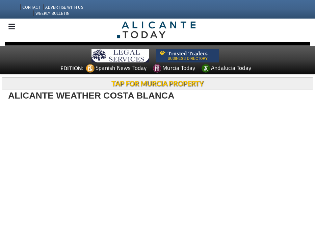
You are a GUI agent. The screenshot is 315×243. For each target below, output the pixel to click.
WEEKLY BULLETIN (52, 13)
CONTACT (31, 7)
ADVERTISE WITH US (64, 7)
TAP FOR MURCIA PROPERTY (157, 83)
